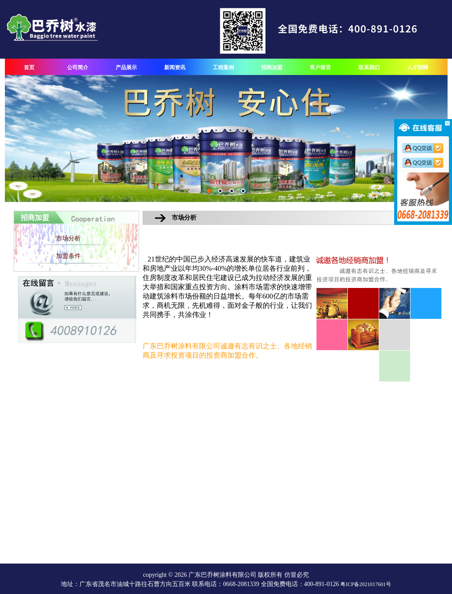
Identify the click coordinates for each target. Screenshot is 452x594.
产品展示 (126, 67)
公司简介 (77, 67)
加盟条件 (68, 256)
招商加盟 (271, 67)
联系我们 (369, 67)
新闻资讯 (174, 67)
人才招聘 (417, 67)
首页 (29, 67)
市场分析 (68, 238)
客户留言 (320, 67)
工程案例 (223, 67)
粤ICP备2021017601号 (365, 584)
